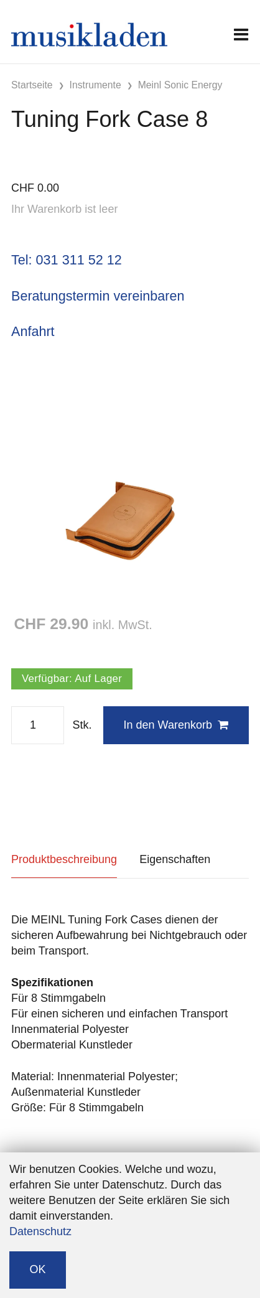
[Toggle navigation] (241, 34)
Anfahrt (33, 331)
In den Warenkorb (176, 725)
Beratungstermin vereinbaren (97, 296)
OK (38, 1269)
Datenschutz (40, 1231)
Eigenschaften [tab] (174, 859)
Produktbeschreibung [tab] (64, 859)
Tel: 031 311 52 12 (66, 260)
